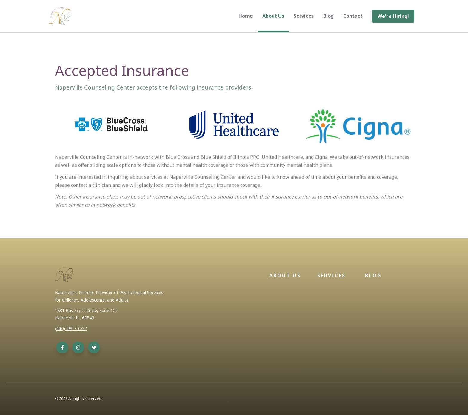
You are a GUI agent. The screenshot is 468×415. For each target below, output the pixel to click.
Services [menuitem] (304, 16)
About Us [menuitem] (273, 16)
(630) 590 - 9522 (71, 328)
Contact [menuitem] (353, 16)
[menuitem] (393, 16)
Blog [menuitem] (328, 16)
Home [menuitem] (245, 16)
